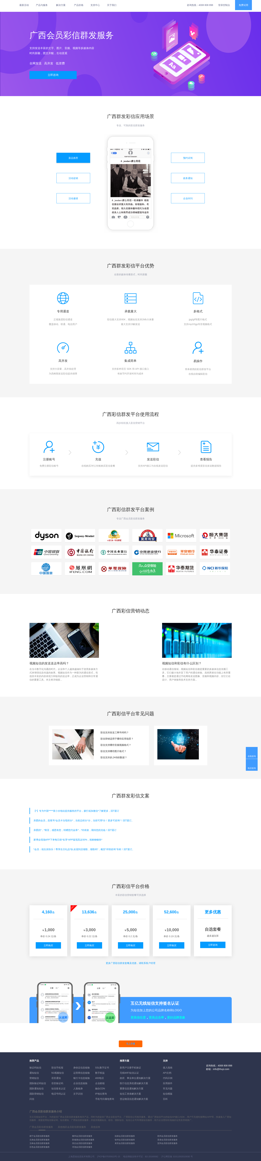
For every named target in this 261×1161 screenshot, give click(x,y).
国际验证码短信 (37, 1083)
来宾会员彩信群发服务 (125, 1143)
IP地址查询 (101, 1093)
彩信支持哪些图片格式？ (113, 751)
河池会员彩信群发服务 (82, 1147)
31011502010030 (181, 1156)
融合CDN (100, 1088)
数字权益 (100, 1072)
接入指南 (167, 1067)
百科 (165, 1099)
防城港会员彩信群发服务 (83, 1140)
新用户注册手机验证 (130, 1067)
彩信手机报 (57, 1067)
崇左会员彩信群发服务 (82, 1143)
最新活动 (24, 5)
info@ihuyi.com (221, 1069)
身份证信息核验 (81, 1067)
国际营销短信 (36, 1093)
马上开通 (130, 1043)
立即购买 (48, 945)
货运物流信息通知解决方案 (134, 1099)
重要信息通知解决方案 (131, 1088)
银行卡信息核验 (81, 1078)
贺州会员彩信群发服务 (167, 1143)
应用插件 (167, 1083)
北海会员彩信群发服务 (39, 1140)
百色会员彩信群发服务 (39, 1147)
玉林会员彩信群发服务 (39, 1143)
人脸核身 (78, 1088)
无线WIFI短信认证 (129, 1072)
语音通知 (56, 1078)
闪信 (31, 1099)
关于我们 (111, 5)
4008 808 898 (206, 5)
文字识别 (78, 1093)
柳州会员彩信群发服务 (82, 1136)
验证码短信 (35, 1067)
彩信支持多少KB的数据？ (113, 757)
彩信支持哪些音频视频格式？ (115, 745)
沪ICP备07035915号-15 (108, 1156)
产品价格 (78, 5)
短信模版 (167, 1093)
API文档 (167, 1072)
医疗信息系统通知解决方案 (134, 1083)
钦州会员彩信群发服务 (125, 1140)
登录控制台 (224, 5)
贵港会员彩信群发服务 (167, 1140)
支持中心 (95, 5)
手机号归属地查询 (104, 1099)
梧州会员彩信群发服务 (167, 1136)
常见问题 (167, 1088)
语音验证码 (57, 1083)
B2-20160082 (151, 1156)
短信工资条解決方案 (130, 1093)
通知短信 (34, 1072)
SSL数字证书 (102, 1067)
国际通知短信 (36, 1088)
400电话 (99, 1078)
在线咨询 (252, 756)
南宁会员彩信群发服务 (39, 1136)
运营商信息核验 (81, 1072)
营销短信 (34, 1078)
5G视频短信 (57, 1072)
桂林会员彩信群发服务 (125, 1136)
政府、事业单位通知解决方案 (135, 1078)
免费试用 (243, 5)
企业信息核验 (80, 1083)
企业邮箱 (100, 1083)
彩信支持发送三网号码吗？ (114, 732)
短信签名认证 (58, 1088)
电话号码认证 (58, 1093)
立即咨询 (53, 75)
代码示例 (167, 1078)
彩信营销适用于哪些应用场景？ (116, 738)
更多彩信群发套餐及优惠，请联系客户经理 (130, 963)
